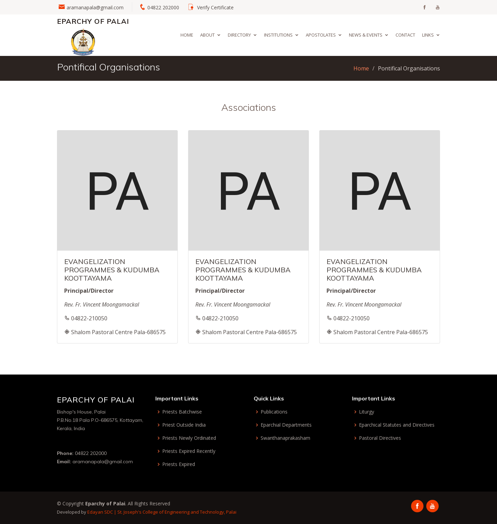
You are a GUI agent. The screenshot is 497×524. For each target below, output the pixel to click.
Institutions (278, 35)
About (207, 35)
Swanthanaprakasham (285, 438)
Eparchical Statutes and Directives (397, 425)
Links (428, 35)
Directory (239, 35)
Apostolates (321, 35)
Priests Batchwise (182, 411)
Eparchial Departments (286, 425)
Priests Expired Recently (188, 451)
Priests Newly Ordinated (189, 438)
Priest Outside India (184, 425)
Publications (274, 411)
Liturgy (366, 411)
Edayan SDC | (102, 512)
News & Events (365, 35)
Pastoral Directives (380, 438)
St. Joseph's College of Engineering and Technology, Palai (176, 512)
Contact (405, 35)
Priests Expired (178, 464)
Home (187, 35)
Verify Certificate (215, 7)
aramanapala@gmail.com (95, 7)
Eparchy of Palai (93, 21)
